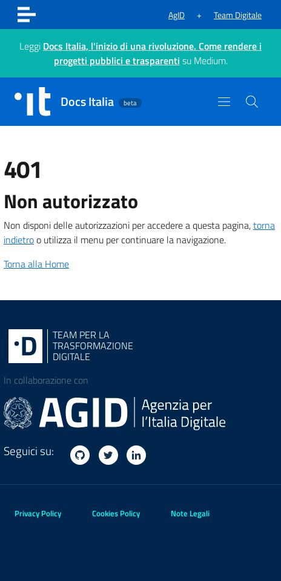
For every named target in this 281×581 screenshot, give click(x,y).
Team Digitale (238, 14)
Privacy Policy (38, 513)
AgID (176, 14)
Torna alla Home (36, 264)
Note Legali (190, 513)
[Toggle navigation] (27, 14)
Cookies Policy (116, 513)
